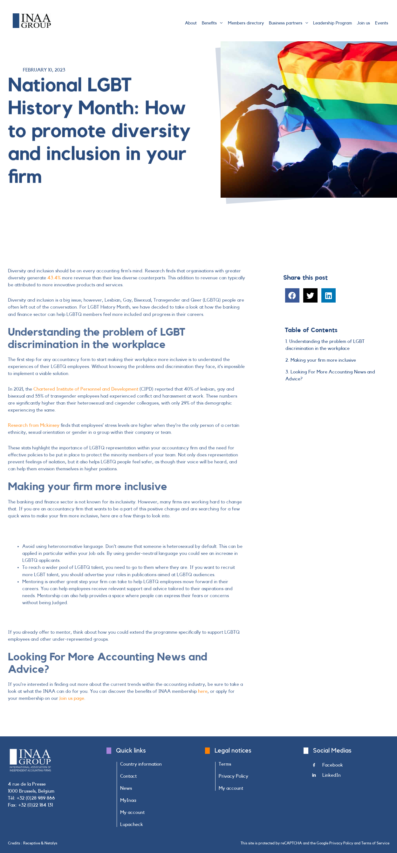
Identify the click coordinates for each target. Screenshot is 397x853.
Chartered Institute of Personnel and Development (85, 389)
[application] (219, 23)
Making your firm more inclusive (323, 360)
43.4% (54, 278)
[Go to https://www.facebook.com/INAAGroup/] (350, 767)
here (203, 691)
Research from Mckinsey (33, 425)
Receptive (31, 843)
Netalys (50, 843)
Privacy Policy (341, 843)
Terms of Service (375, 843)
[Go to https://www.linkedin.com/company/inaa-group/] (350, 777)
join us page (71, 698)
